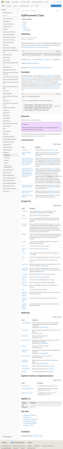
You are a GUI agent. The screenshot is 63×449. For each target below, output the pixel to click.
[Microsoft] (3, 2)
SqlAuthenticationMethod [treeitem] (8, 34)
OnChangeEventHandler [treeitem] (8, 24)
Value (44, 246)
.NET (27, 10)
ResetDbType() (25, 366)
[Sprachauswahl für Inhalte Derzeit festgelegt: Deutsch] (4, 442)
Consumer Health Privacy (47, 446)
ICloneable (49, 67)
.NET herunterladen (56, 6)
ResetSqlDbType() (26, 368)
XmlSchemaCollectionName (24, 299)
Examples (24, 24)
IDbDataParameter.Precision (28, 388)
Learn (22, 10)
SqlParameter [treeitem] (7, 155)
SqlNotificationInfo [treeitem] (7, 144)
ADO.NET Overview (29, 425)
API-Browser (33, 10)
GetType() (24, 346)
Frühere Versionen (17, 446)
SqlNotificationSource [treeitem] (8, 147)
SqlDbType (51, 187)
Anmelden (59, 2)
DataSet (60, 43)
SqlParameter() (25, 150)
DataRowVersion (43, 164)
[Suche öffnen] (54, 2)
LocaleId (24, 241)
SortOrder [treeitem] (5, 29)
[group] (41, 54)
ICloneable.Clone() (26, 385)
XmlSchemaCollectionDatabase (24, 294)
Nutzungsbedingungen (6, 448)
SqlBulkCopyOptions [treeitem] (7, 54)
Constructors (25, 27)
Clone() (55, 385)
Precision (24, 253)
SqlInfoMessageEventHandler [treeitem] (9, 139)
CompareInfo (25, 211)
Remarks (24, 25)
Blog (24, 446)
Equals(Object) (25, 330)
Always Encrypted (55, 224)
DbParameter (48, 59)
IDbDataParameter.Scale (27, 392)
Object (29, 59)
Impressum (15, 448)
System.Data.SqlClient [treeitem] (8, 18)
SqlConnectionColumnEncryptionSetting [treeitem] (10, 104)
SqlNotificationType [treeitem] (7, 149)
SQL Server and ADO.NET (30, 423)
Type (37, 346)
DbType (23, 215)
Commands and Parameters (38, 136)
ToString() (24, 371)
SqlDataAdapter (48, 78)
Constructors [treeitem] (7, 157)
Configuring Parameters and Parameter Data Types (36, 47)
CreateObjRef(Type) (26, 322)
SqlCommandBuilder (43, 270)
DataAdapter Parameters (30, 421)
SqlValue (24, 279)
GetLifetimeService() (26, 340)
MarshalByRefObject (38, 59)
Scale (23, 257)
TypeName (24, 282)
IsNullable (24, 234)
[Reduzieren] (17, 9)
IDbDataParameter (41, 67)
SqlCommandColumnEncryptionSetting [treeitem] (10, 97)
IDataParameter (32, 67)
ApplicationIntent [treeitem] (7, 21)
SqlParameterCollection (27, 78)
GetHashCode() (25, 336)
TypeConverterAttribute (32, 63)
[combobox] (10, 13)
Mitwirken (30, 446)
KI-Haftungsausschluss (6, 446)
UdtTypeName (25, 285)
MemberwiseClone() (26, 356)
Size (23, 260)
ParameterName (49, 371)
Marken (22, 448)
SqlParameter (51, 76)
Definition (24, 22)
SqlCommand (39, 43)
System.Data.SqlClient (32, 37)
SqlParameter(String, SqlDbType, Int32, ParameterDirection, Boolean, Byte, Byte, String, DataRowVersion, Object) (27, 161)
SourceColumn (25, 264)
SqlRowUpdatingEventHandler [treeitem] (9, 188)
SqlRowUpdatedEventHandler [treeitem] (9, 183)
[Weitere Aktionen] (60, 11)
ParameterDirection (50, 161)
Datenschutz (36, 446)
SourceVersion (25, 274)
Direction (24, 218)
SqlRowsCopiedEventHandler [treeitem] (9, 178)
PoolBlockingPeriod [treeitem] (7, 26)
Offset (23, 246)
